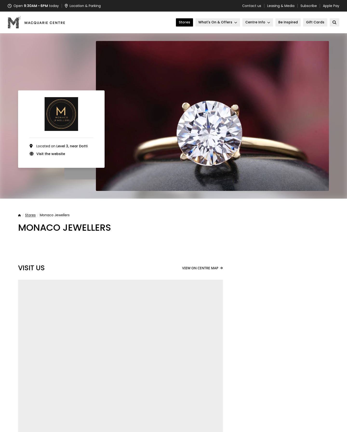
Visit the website (50, 153)
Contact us (251, 5)
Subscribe (308, 5)
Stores (30, 215)
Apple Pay (331, 5)
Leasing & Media (280, 5)
